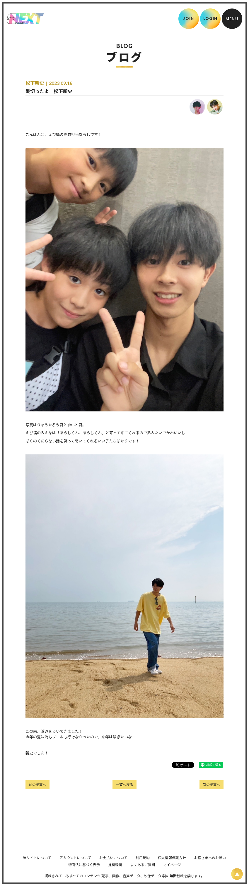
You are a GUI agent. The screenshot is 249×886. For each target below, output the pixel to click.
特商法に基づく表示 (84, 870)
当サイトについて (37, 863)
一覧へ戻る (124, 784)
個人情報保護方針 (172, 863)
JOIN (188, 18)
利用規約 (143, 863)
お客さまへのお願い (210, 863)
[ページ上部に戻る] (237, 874)
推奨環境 (115, 870)
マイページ (172, 870)
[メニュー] (232, 18)
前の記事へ (37, 784)
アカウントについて (75, 863)
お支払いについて (113, 863)
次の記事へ (211, 784)
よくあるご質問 (142, 870)
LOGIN (210, 18)
